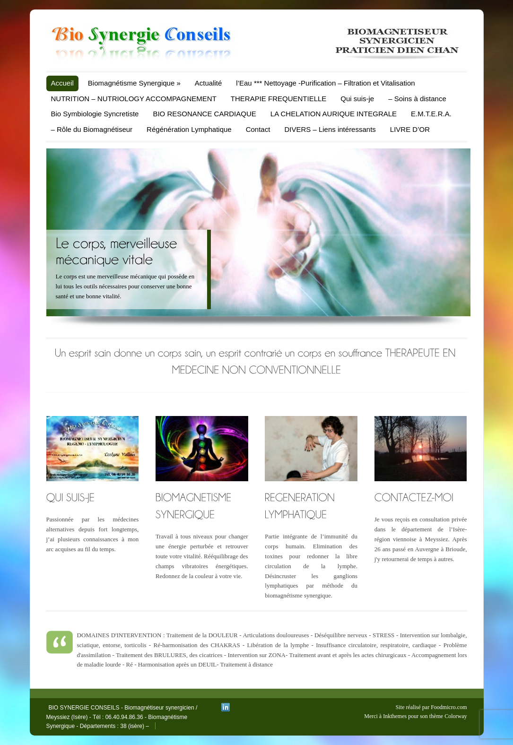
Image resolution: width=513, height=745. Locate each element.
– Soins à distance (417, 99)
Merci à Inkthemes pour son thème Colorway (415, 716)
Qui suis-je (357, 99)
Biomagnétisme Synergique (134, 83)
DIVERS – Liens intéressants (329, 129)
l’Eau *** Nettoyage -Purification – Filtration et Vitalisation (325, 83)
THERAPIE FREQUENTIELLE (279, 99)
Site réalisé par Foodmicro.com (431, 707)
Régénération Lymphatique (189, 129)
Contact (258, 129)
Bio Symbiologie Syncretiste (95, 114)
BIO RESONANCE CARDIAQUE (204, 114)
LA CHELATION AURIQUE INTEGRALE (333, 114)
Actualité (208, 83)
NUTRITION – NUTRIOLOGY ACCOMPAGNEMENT (134, 99)
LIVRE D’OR (410, 129)
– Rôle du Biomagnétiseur (92, 129)
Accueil (62, 83)
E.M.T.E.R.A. (431, 114)
